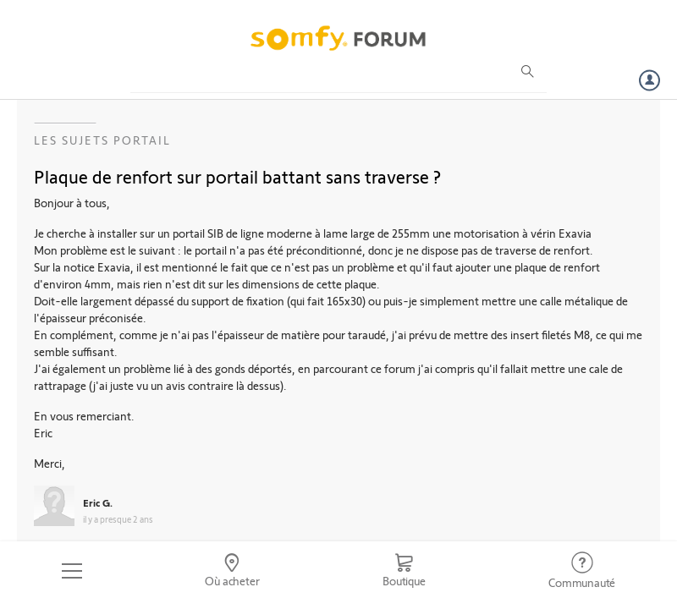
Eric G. (98, 502)
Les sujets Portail (102, 140)
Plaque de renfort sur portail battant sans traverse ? (237, 176)
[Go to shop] (404, 571)
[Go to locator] (233, 571)
